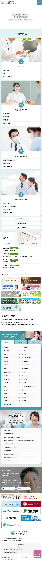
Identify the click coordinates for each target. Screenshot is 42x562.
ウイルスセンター (21, 219)
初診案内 (6, 70)
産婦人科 (24, 390)
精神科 (24, 400)
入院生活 (6, 117)
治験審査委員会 (7, 267)
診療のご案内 (7, 430)
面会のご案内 (7, 123)
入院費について (8, 120)
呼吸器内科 (7, 347)
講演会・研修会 (8, 212)
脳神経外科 (7, 379)
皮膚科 (24, 383)
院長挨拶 (19, 488)
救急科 (5, 393)
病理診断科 (25, 397)
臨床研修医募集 (21, 228)
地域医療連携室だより (9, 433)
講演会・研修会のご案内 (9, 457)
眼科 (5, 386)
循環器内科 (25, 347)
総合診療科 (25, 354)
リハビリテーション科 (9, 400)
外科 (5, 368)
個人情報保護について (8, 557)
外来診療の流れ (8, 77)
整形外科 (24, 375)
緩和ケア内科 (25, 365)
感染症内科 (7, 365)
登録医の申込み (8, 209)
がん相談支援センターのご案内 (10, 447)
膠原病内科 (7, 357)
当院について (5, 488)
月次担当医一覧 (8, 166)
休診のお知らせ (8, 163)
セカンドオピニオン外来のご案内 (11, 461)
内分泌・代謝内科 (26, 357)
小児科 (5, 390)
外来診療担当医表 (9, 160)
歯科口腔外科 (7, 404)
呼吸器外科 (25, 368)
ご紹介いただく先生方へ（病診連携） (12, 437)
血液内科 (24, 350)
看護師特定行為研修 (8, 262)
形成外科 (24, 379)
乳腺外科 (24, 372)
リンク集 (25, 557)
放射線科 (6, 397)
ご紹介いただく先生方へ (10, 206)
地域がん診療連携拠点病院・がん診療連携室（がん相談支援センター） (19, 440)
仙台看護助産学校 (21, 223)
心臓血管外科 (7, 372)
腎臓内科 (6, 361)
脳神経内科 (25, 361)
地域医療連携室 (8, 203)
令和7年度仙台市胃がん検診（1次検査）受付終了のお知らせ (18, 320)
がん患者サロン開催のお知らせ (22, 256)
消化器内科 (7, 350)
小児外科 (6, 375)
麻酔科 (24, 393)
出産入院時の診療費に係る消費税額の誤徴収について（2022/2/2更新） (21, 325)
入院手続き (7, 114)
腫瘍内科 (6, 354)
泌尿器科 (6, 383)
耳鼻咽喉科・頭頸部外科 (28, 386)
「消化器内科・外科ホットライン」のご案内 (13, 444)
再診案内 (6, 73)
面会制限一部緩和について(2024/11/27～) (13, 322)
